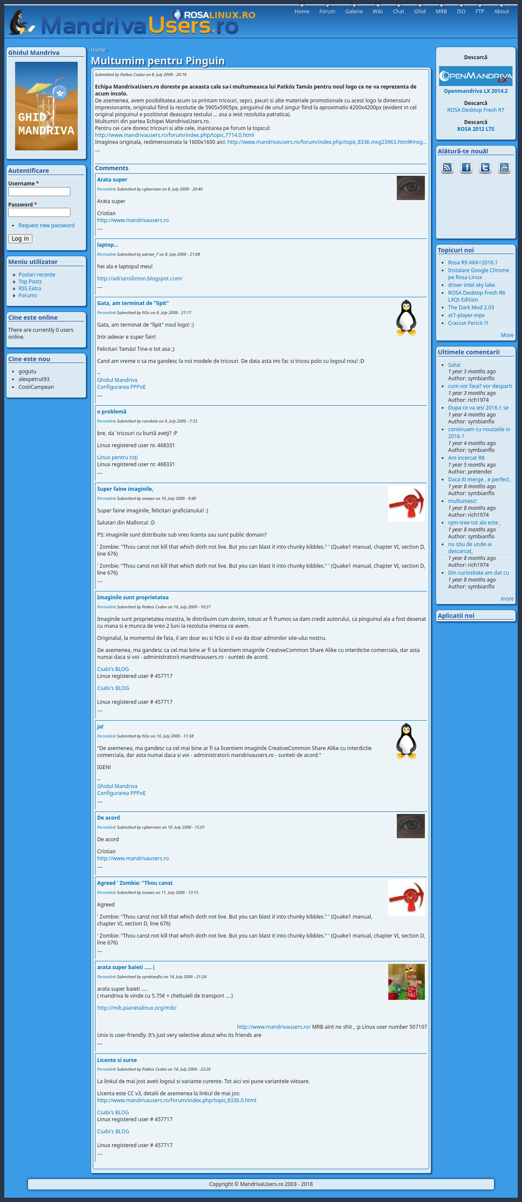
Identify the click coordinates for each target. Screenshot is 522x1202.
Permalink (106, 189)
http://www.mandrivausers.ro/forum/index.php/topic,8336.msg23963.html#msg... (327, 142)
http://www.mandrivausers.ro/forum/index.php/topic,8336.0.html (176, 1100)
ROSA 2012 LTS (475, 129)
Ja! (100, 726)
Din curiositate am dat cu (478, 572)
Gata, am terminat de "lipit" (133, 303)
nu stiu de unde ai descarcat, (470, 548)
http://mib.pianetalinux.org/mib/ (137, 1007)
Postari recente (37, 274)
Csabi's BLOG (113, 669)
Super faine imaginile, (125, 489)
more (507, 598)
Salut (454, 365)
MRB (441, 11)
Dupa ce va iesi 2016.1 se (478, 407)
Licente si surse (117, 1060)
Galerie (354, 11)
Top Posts (30, 281)
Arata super (112, 179)
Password (22, 204)
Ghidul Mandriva (117, 380)
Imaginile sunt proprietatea (133, 597)
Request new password (47, 225)
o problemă (112, 411)
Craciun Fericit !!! (468, 323)
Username (23, 183)
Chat (398, 11)
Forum (327, 11)
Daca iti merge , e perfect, (479, 479)
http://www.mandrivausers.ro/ (286, 1026)
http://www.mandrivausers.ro (133, 220)
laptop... (107, 244)
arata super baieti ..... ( (126, 967)
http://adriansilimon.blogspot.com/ (140, 278)
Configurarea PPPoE (121, 387)
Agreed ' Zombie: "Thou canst (135, 883)
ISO (461, 11)
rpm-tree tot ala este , (474, 522)
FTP (480, 11)
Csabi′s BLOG (113, 688)
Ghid (420, 11)
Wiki (378, 11)
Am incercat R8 (466, 457)
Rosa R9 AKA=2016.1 (473, 262)
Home (98, 50)
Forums (28, 295)
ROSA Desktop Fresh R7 (475, 110)
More (507, 335)
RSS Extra (30, 288)
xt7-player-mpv (466, 315)
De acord (108, 817)
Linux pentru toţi (117, 457)
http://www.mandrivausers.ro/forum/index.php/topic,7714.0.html (174, 135)
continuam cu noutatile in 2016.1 (479, 433)
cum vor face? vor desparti (480, 386)
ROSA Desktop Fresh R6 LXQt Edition (476, 296)
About (501, 11)
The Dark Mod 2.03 (471, 307)
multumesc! (462, 501)
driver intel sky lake (471, 285)
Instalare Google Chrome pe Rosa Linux (478, 274)
